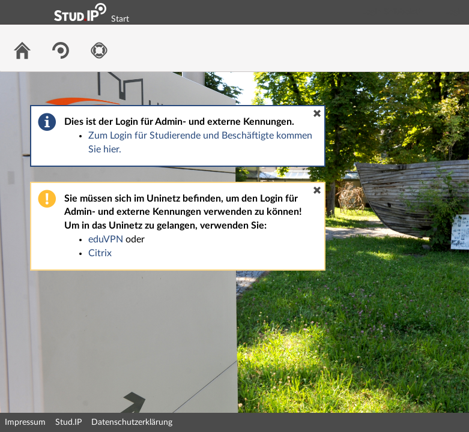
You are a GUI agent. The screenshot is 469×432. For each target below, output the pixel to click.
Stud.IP (68, 422)
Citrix (100, 253)
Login (454, 12)
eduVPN (105, 239)
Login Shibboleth (392, 12)
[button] (317, 113)
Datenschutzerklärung (131, 422)
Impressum (25, 422)
